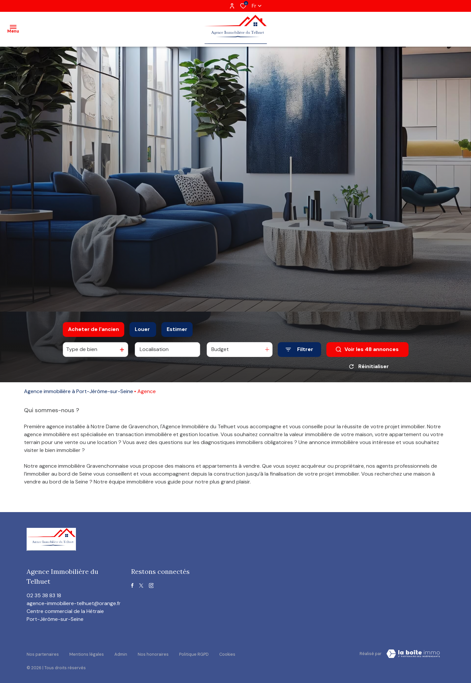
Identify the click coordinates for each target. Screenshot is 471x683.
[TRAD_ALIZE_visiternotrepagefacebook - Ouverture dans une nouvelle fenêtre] (132, 585)
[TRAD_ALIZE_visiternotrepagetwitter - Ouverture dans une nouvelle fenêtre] (141, 585)
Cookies (227, 652)
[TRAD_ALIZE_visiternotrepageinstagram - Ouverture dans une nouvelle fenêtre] (151, 585)
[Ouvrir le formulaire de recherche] (299, 349)
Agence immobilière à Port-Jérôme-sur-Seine (78, 391)
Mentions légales (86, 652)
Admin (120, 652)
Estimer (177, 329)
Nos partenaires (43, 652)
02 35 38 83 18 (44, 595)
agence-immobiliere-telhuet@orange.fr (74, 603)
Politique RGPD (194, 652)
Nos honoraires (153, 652)
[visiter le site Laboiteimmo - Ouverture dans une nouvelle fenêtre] (413, 653)
